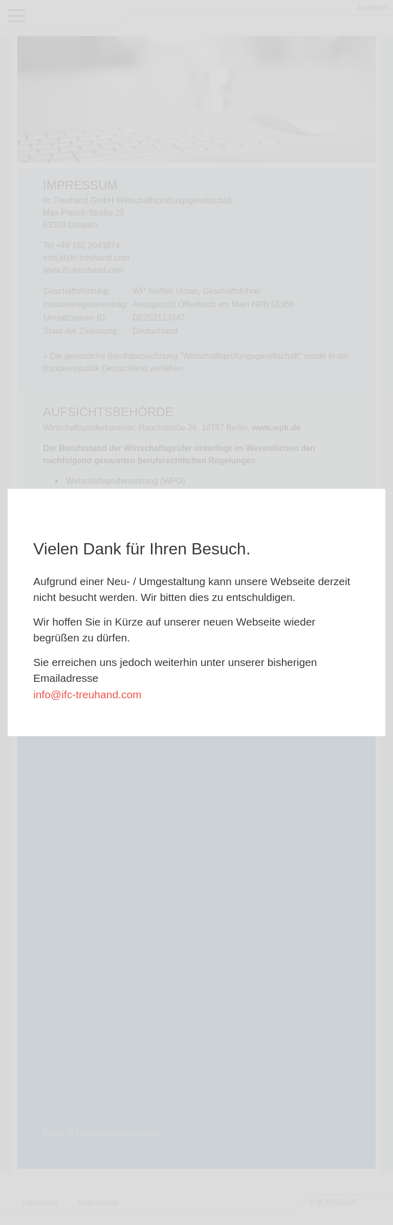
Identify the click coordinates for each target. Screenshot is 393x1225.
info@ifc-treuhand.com (87, 694)
